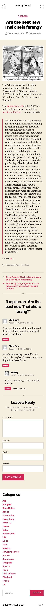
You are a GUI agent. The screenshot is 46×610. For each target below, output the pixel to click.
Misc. (5, 544)
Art (4, 501)
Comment (7, 417)
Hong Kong (8, 519)
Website (5, 464)
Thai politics (9, 573)
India (5, 530)
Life (4, 537)
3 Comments (35, 33)
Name (5, 441)
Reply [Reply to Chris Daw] (5, 339)
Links (5, 541)
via (11, 258)
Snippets (7, 562)
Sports (6, 566)
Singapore (8, 559)
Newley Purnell (23, 5)
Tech (5, 570)
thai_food (25, 265)
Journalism (8, 533)
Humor (6, 526)
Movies (6, 548)
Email (5, 452)
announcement (15, 106)
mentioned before (11, 112)
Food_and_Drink (13, 265)
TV (4, 584)
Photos (6, 555)
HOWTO (6, 522)
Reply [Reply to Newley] (7, 389)
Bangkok (7, 504)
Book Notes (8, 508)
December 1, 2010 (16, 33)
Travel (5, 581)
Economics (8, 515)
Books (5, 511)
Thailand (23, 16)
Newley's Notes (10, 551)
